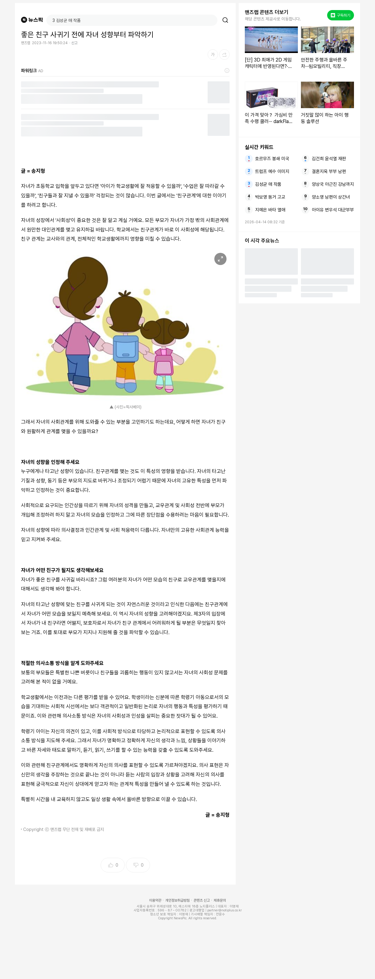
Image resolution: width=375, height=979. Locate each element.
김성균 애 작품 (268, 184)
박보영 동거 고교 (270, 197)
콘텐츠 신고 (202, 900)
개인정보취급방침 (177, 900)
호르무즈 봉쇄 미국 (272, 158)
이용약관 (155, 900)
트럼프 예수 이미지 (272, 171)
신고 (74, 43)
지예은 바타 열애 (270, 210)
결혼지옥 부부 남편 (329, 171)
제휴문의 (220, 900)
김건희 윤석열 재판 (329, 158)
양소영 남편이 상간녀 (331, 197)
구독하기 (340, 15)
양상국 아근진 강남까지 (333, 184)
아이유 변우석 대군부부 (333, 210)
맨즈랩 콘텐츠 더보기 (266, 12)
